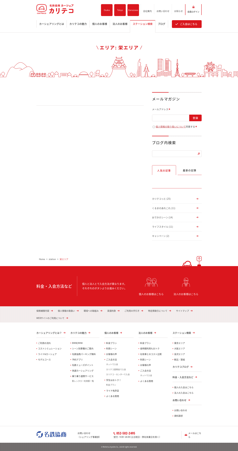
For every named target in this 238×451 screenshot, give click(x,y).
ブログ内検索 (164, 142)
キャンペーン (160, 235)
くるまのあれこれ (163, 208)
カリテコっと (161, 198)
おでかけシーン (162, 217)
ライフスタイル (162, 226)
